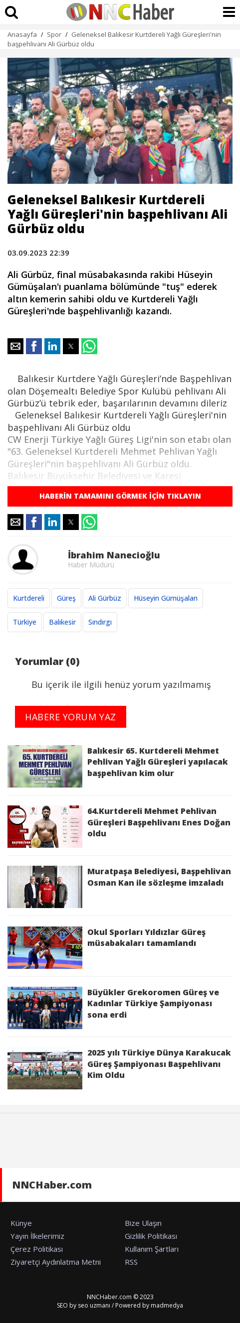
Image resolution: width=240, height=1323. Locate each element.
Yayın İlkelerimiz (37, 1236)
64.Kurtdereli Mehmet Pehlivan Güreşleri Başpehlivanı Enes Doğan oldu (119, 826)
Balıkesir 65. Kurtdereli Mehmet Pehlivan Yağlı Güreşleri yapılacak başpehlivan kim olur (117, 766)
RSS (131, 1262)
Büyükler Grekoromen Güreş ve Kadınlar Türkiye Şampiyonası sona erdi (113, 1008)
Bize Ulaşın (143, 1223)
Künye (21, 1223)
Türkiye (24, 622)
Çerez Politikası (36, 1249)
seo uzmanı (94, 1305)
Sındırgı (100, 622)
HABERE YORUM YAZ (70, 717)
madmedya (167, 1305)
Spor (54, 34)
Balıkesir (62, 622)
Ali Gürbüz (104, 598)
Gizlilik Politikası (151, 1236)
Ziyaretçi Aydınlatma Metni (55, 1262)
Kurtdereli (28, 598)
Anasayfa (22, 34)
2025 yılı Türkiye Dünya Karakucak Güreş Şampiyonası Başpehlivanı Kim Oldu (119, 1068)
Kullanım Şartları (152, 1249)
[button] (15, 346)
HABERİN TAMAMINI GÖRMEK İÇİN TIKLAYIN (120, 496)
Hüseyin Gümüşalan (166, 598)
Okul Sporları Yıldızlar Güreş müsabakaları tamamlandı (106, 947)
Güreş (66, 598)
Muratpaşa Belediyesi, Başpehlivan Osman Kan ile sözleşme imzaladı (119, 887)
